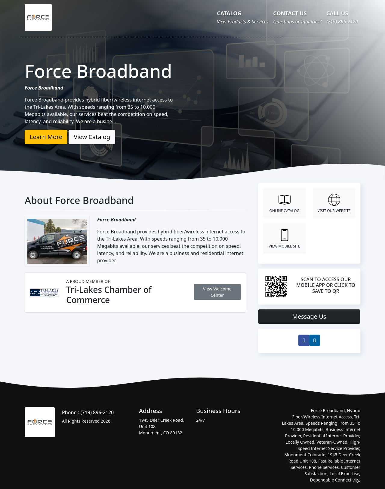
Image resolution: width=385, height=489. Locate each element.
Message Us (309, 316)
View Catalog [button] (92, 137)
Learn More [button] (46, 137)
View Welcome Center (217, 292)
